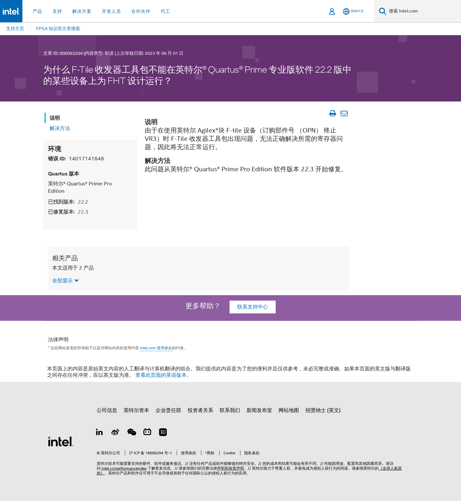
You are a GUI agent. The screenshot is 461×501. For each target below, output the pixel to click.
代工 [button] (165, 11)
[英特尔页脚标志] (61, 441)
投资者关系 (200, 410)
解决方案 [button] (82, 11)
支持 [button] (57, 11)
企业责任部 (168, 410)
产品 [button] (37, 11)
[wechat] (131, 433)
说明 (55, 118)
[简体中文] (353, 11)
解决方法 (60, 128)
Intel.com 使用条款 (156, 347)
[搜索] (382, 11)
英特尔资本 (136, 410)
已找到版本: (68, 201)
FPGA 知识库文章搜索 (58, 28)
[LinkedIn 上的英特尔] (99, 433)
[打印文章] (332, 113)
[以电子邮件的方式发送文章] (344, 113)
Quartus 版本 (63, 173)
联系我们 (230, 410)
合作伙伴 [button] (140, 11)
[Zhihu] (163, 433)
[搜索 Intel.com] (423, 11)
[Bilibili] (147, 433)
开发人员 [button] (111, 11)
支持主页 (15, 28)
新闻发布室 (259, 410)
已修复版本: (68, 211)
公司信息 (107, 410)
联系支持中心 (252, 307)
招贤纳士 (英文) (323, 410)
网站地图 (289, 410)
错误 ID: (76, 158)
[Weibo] (115, 433)
